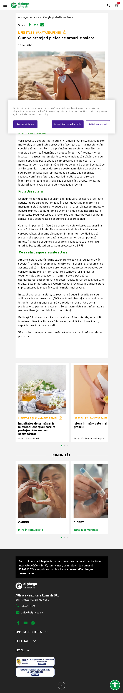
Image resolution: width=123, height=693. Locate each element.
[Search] (108, 5)
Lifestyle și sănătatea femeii (58, 17)
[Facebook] (18, 623)
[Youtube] (25, 623)
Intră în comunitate (30, 529)
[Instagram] (33, 623)
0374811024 (25, 606)
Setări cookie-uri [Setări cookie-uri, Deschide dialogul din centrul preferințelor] (98, 124)
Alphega (23, 17)
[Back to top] (61, 685)
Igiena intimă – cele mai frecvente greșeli (97, 425)
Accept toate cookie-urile (68, 124)
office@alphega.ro (29, 612)
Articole (34, 17)
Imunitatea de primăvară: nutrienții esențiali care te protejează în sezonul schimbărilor (37, 428)
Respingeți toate (25, 124)
